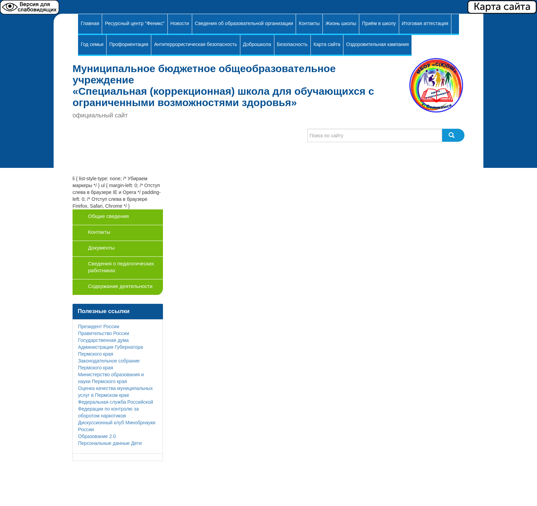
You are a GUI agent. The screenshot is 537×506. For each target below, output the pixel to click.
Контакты (309, 23)
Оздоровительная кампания (377, 44)
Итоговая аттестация (425, 23)
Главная (90, 23)
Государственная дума (103, 340)
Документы (101, 248)
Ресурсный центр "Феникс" (134, 23)
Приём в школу (379, 23)
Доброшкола (257, 44)
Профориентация (129, 44)
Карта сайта (327, 44)
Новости (180, 23)
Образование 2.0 (97, 436)
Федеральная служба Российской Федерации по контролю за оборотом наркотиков (115, 408)
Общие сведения (108, 216)
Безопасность (292, 44)
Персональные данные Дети (110, 443)
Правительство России (103, 333)
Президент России (98, 326)
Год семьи (92, 44)
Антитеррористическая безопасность (195, 44)
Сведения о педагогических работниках (121, 267)
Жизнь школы (341, 23)
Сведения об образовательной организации (244, 23)
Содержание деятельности (120, 286)
